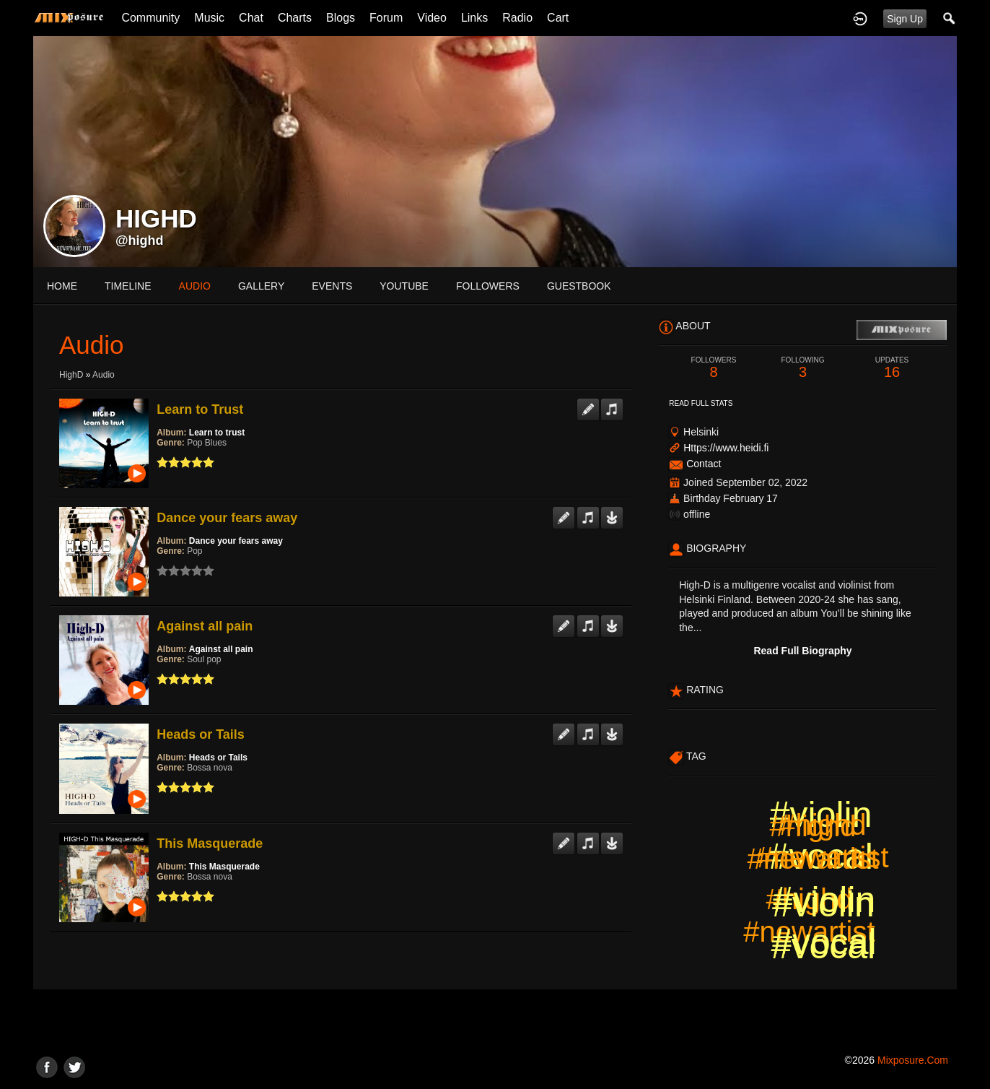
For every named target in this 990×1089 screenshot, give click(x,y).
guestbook (579, 286)
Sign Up (905, 19)
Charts (295, 18)
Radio (517, 18)
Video (432, 18)
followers (488, 286)
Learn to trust (217, 433)
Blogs (340, 18)
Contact (703, 463)
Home (62, 286)
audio (195, 286)
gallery (261, 286)
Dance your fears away (227, 518)
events (332, 286)
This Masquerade (210, 843)
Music (209, 18)
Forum (386, 18)
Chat (251, 18)
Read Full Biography (802, 650)
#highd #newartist (822, 841)
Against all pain (205, 626)
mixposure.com (912, 1060)
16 (892, 368)
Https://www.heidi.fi (725, 448)
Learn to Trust (200, 409)
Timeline (128, 286)
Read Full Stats (700, 403)
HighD (71, 375)
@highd (139, 240)
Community (150, 18)
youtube (404, 286)
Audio (103, 375)
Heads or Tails (201, 734)
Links (474, 18)
